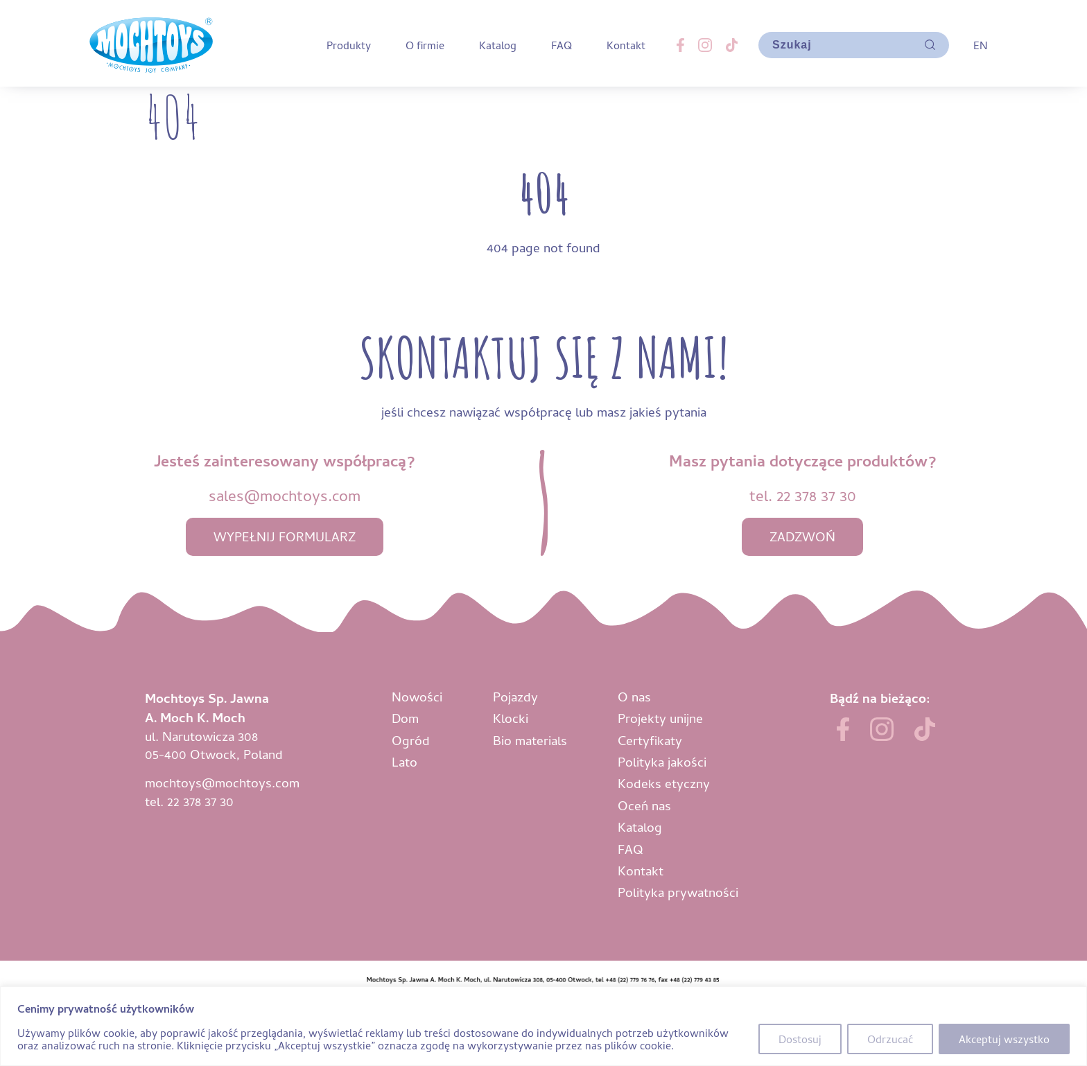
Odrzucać (890, 1039)
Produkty (349, 45)
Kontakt (626, 45)
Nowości (417, 696)
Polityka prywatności (678, 892)
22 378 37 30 (816, 495)
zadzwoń (802, 536)
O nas (634, 696)
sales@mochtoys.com (284, 495)
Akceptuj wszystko (1004, 1039)
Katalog (497, 45)
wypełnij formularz (285, 536)
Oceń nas (644, 805)
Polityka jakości (662, 761)
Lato (404, 761)
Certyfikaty (650, 740)
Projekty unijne (660, 718)
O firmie (425, 45)
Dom (405, 718)
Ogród (411, 740)
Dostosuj (800, 1039)
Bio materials (530, 740)
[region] (543, 1026)
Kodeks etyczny (664, 783)
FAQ (561, 45)
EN (980, 45)
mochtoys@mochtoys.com (222, 782)
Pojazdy (515, 696)
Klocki (510, 718)
